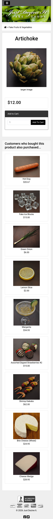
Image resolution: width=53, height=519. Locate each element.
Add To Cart (38, 122)
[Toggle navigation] (7, 3)
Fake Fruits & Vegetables (20, 27)
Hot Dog (26, 179)
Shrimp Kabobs (26, 401)
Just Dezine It (30, 510)
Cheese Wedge (26, 476)
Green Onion (26, 249)
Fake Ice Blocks (26, 214)
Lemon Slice (26, 287)
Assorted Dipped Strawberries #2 (26, 362)
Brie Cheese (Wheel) (26, 440)
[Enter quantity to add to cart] (19, 122)
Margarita (26, 327)
